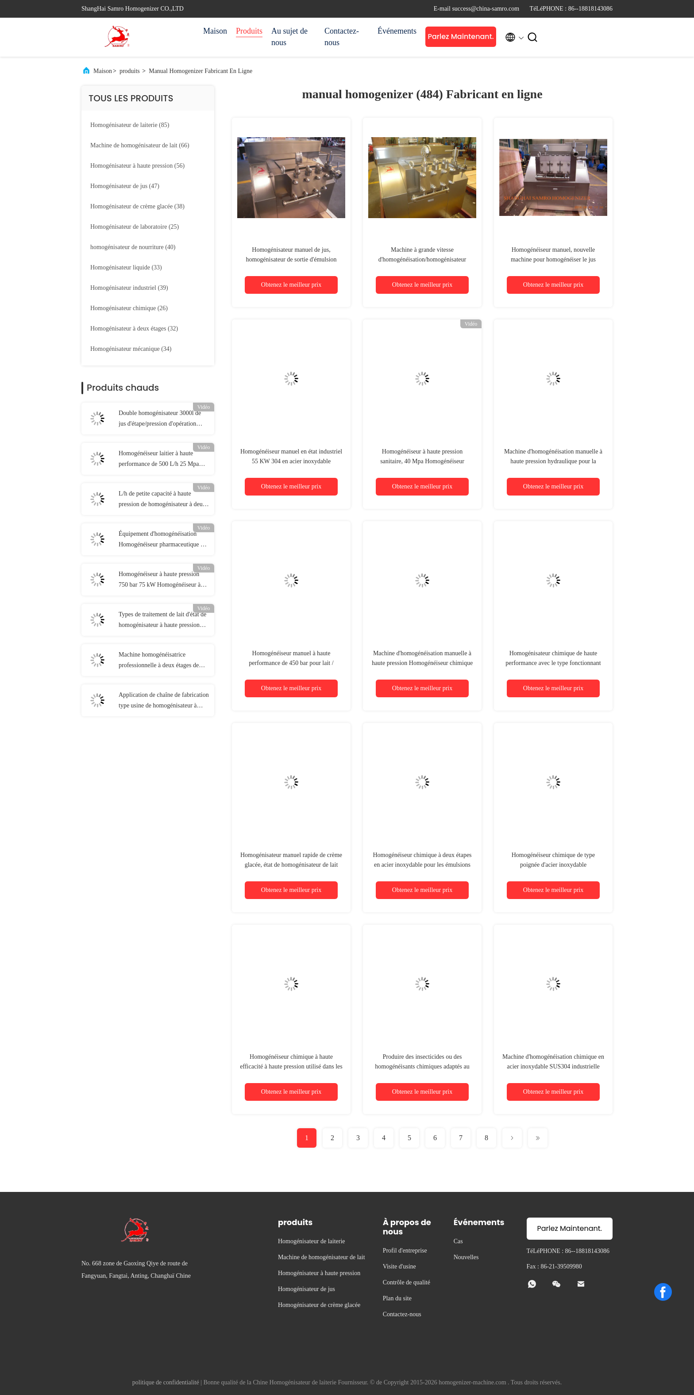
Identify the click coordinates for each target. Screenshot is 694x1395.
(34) (131, 349)
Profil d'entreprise (405, 1250)
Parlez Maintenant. (461, 36)
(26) (129, 308)
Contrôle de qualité (406, 1282)
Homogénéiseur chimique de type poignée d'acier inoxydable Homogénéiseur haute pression (553, 865)
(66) (139, 145)
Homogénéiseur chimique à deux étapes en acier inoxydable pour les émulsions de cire (422, 865)
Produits (249, 31)
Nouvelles (466, 1257)
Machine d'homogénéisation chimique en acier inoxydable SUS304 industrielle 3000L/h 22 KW (553, 1066)
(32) (134, 328)
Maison (215, 31)
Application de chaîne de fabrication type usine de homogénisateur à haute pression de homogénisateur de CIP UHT (164, 701)
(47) (124, 186)
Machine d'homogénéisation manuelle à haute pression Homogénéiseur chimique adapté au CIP (422, 663)
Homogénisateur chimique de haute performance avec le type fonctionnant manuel (553, 663)
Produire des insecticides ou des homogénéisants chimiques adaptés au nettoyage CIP (422, 1066)
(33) (126, 267)
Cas (458, 1241)
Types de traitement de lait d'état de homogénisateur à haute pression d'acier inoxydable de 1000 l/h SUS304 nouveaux (162, 620)
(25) (134, 226)
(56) (137, 165)
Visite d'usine (399, 1266)
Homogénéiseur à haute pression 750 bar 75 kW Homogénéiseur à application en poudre (159, 580)
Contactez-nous (341, 37)
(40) (132, 247)
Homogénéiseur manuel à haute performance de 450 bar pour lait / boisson (291, 663)
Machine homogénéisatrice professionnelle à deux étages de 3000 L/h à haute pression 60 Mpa (161, 661)
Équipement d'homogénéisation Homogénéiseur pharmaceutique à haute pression (161, 540)
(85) (129, 125)
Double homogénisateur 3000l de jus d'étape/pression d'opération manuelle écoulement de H (160, 419)
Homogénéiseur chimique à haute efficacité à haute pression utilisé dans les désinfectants (291, 1066)
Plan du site (397, 1298)
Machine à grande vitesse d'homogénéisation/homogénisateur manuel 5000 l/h (422, 259)
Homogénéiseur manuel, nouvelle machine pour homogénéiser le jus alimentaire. (553, 259)
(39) (129, 287)
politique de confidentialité (165, 1382)
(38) (137, 206)
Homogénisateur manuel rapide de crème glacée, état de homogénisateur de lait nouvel (291, 865)
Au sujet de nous (289, 37)
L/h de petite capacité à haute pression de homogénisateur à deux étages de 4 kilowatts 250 (162, 500)
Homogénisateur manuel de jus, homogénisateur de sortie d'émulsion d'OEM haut (291, 259)
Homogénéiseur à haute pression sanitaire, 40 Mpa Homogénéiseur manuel (422, 461)
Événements (397, 31)
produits (130, 71)
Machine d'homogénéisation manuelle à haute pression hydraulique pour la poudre (553, 461)
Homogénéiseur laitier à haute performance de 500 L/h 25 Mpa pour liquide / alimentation (159, 459)
